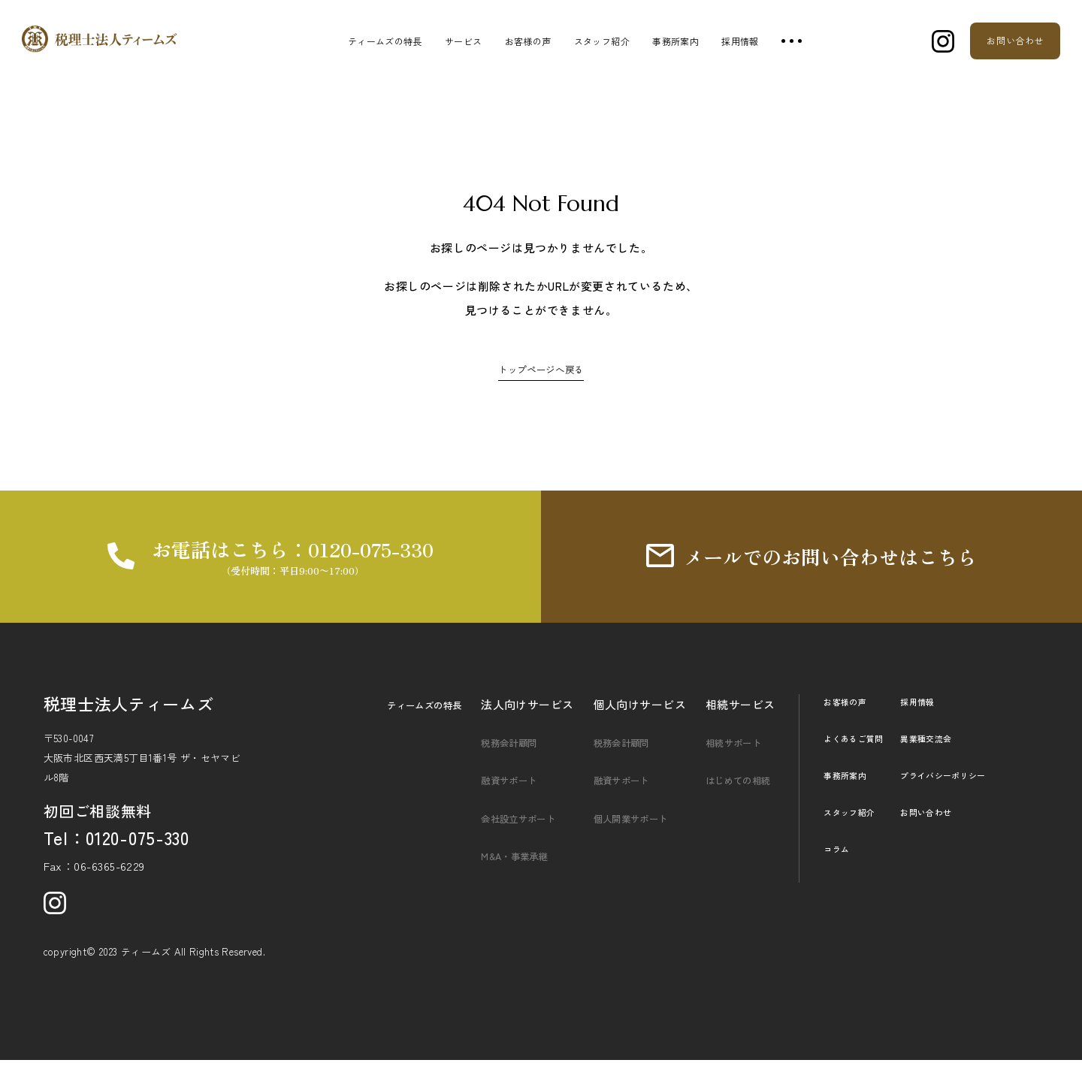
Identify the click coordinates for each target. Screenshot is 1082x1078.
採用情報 (739, 41)
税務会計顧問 (504, 760)
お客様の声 (528, 41)
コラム (839, 866)
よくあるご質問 (859, 756)
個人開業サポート (628, 836)
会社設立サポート (516, 836)
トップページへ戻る (541, 368)
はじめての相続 (734, 798)
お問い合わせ (941, 830)
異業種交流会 (941, 756)
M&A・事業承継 (511, 873)
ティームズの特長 (385, 41)
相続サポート (729, 760)
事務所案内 (675, 41)
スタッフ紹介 (602, 41)
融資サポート (504, 798)
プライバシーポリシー (961, 793)
